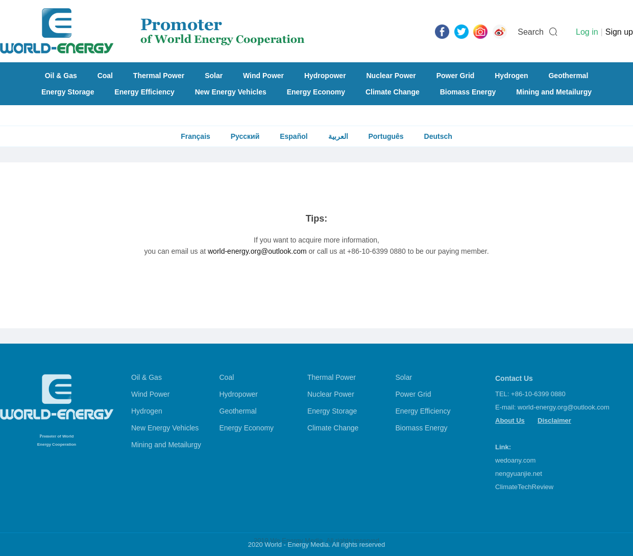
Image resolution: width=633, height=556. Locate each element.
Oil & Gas (61, 75)
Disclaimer (554, 420)
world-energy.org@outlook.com (257, 251)
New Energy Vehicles (230, 92)
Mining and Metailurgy (554, 92)
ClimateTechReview (524, 487)
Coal (105, 75)
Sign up (619, 32)
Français (195, 136)
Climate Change (393, 92)
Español (293, 136)
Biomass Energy (468, 92)
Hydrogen (511, 75)
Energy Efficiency (144, 92)
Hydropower (325, 75)
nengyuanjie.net (518, 473)
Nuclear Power (391, 75)
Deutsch (438, 136)
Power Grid (455, 75)
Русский (245, 136)
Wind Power (263, 75)
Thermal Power (158, 75)
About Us (510, 420)
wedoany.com (515, 460)
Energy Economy (316, 92)
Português (385, 136)
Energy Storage (67, 92)
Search (531, 32)
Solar (214, 75)
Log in (587, 32)
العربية (338, 136)
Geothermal (568, 75)
